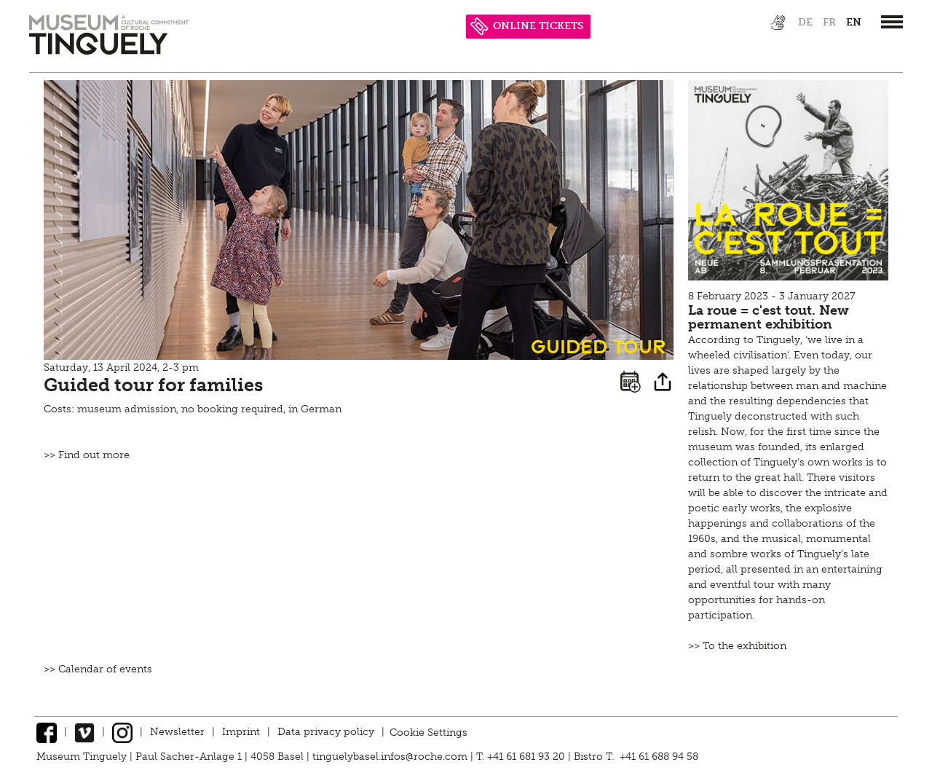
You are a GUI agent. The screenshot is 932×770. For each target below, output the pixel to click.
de (805, 22)
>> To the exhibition (737, 646)
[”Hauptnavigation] (892, 22)
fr (829, 22)
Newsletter (177, 732)
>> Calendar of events (98, 669)
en (853, 22)
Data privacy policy (325, 732)
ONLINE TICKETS (526, 26)
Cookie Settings (428, 732)
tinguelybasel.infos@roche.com (391, 756)
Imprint (241, 732)
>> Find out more (87, 455)
